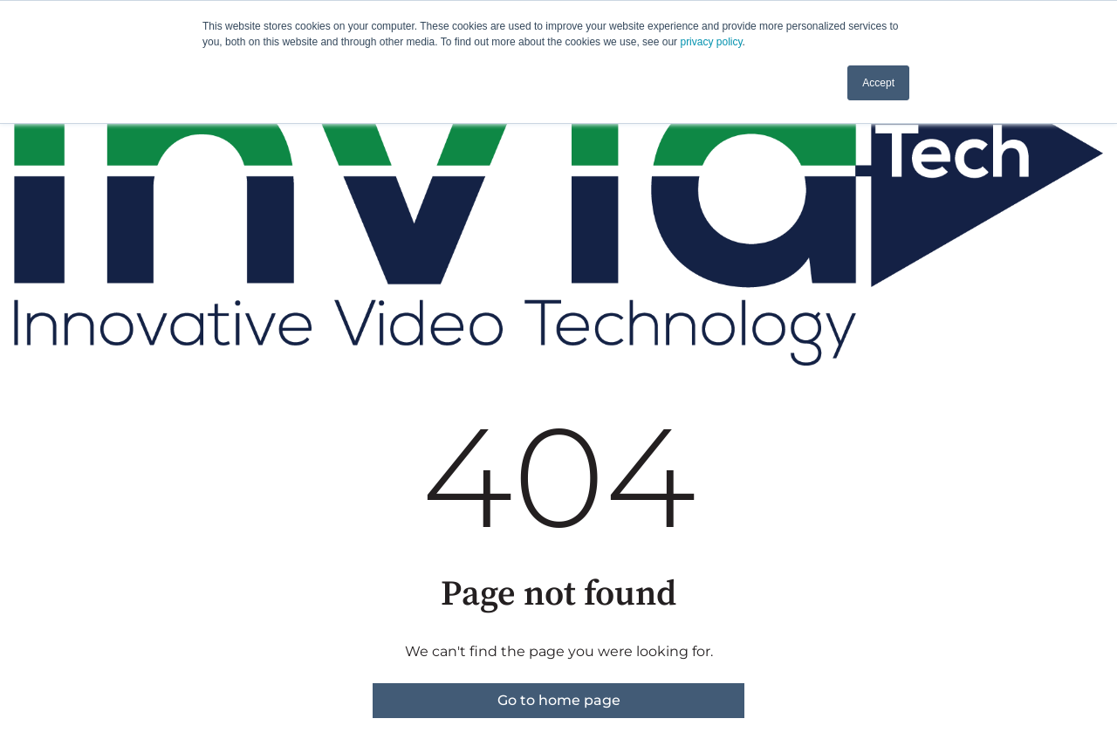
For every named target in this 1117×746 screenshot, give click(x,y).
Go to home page (558, 700)
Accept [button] (878, 83)
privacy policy (711, 42)
